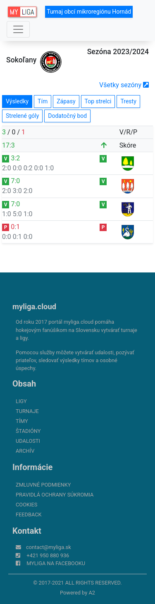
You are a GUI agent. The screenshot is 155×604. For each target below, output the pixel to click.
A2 (91, 593)
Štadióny (28, 431)
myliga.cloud (34, 306)
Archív (25, 451)
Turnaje (27, 411)
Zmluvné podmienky (43, 485)
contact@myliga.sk (48, 547)
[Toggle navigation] (18, 29)
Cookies (26, 504)
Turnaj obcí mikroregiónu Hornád (89, 11)
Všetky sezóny (124, 85)
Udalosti (28, 441)
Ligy (21, 401)
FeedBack (29, 514)
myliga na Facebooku (55, 563)
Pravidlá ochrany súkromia (54, 495)
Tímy (22, 421)
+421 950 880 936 (47, 555)
